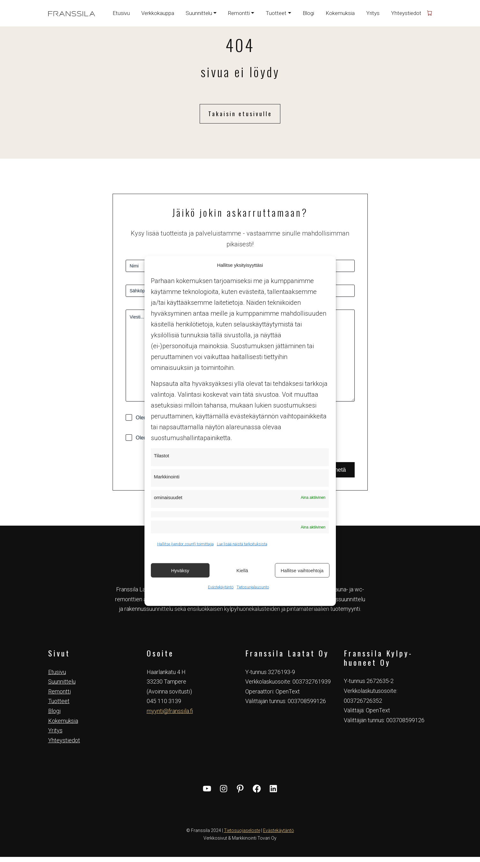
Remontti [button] (239, 13)
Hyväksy (180, 570)
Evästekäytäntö (220, 587)
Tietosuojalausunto (253, 587)
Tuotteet (59, 701)
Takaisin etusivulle (240, 113)
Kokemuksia (340, 13)
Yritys (373, 13)
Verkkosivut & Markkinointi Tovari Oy (240, 838)
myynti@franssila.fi (170, 711)
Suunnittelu (62, 681)
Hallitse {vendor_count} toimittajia (185, 544)
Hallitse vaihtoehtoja (302, 570)
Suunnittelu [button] (199, 13)
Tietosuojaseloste (242, 830)
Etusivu (121, 13)
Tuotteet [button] (276, 13)
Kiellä (242, 570)
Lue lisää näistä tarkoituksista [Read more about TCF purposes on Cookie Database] (242, 544)
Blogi (308, 13)
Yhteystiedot (406, 13)
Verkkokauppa (157, 13)
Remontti (59, 691)
